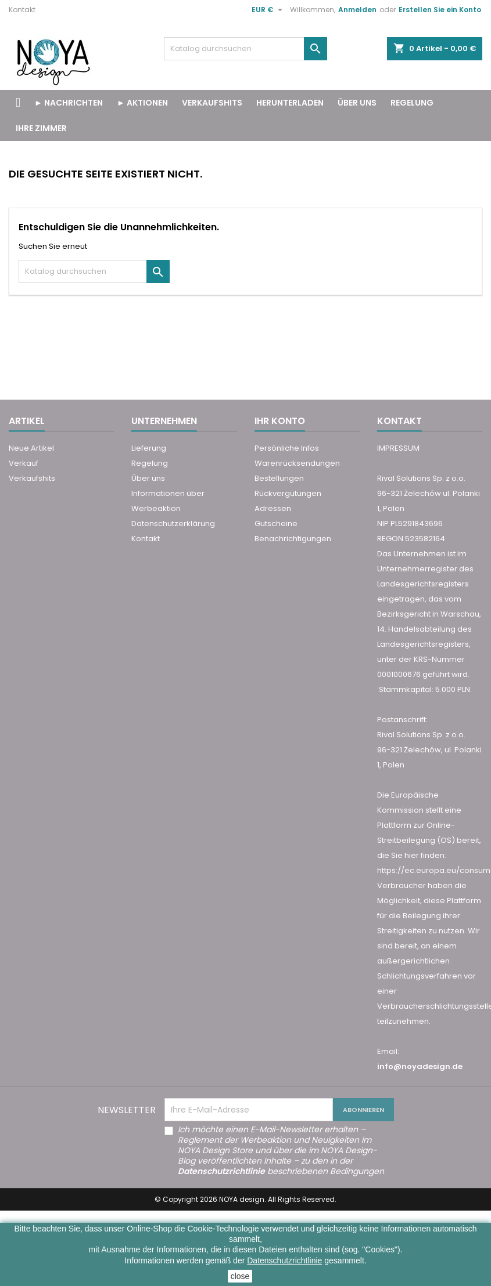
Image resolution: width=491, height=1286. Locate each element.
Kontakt (22, 10)
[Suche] (246, 48)
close (240, 1276)
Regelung (411, 102)
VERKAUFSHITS (212, 102)
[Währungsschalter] (268, 10)
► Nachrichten (68, 102)
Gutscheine (276, 523)
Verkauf (23, 463)
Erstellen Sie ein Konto (440, 10)
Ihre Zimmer (41, 128)
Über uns (357, 102)
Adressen (273, 508)
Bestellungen (279, 478)
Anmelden (357, 10)
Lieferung (148, 448)
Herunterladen (290, 102)
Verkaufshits (32, 478)
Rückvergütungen (288, 493)
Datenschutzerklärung (173, 523)
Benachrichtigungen (293, 538)
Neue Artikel (31, 448)
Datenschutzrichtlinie (284, 1260)
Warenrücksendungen (297, 463)
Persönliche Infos (287, 448)
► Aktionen (142, 102)
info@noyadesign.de (420, 1066)
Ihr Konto (280, 421)
